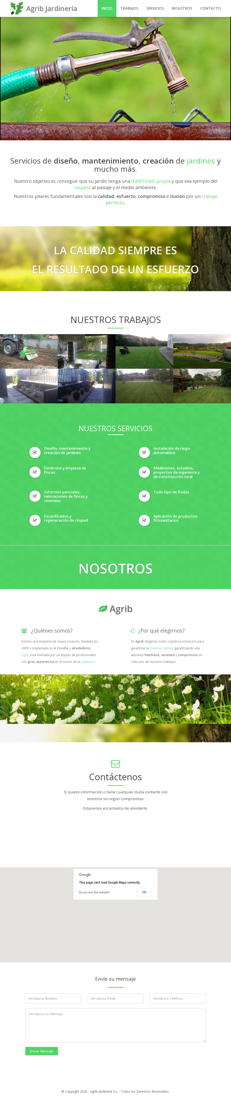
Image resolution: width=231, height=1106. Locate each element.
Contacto (210, 8)
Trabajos (129, 8)
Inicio (107, 8)
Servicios (155, 8)
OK (144, 892)
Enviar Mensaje (41, 1051)
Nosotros (182, 8)
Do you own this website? (94, 892)
